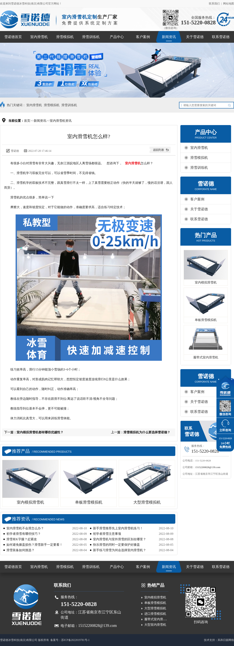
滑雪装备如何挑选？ (20, 550)
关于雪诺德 (195, 37)
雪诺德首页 (13, 37)
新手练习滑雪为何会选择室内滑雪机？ (119, 550)
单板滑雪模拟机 (206, 320)
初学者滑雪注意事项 (107, 533)
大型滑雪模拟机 (155, 608)
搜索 (230, 105)
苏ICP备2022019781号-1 (75, 640)
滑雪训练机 (91, 37)
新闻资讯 (169, 37)
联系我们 (214, 3)
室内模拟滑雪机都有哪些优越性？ (40, 432)
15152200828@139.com (207, 467)
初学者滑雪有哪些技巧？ (23, 533)
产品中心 (117, 37)
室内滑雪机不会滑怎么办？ (25, 528)
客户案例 (143, 37)
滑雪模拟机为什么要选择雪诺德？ (146, 432)
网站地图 (228, 3)
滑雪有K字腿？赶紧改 (21, 539)
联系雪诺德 (221, 37)
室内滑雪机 (39, 37)
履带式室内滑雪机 (205, 357)
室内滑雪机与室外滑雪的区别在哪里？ (119, 539)
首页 (27, 120)
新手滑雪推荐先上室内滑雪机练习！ (118, 528)
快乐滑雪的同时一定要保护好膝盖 (116, 544)
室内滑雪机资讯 (61, 120)
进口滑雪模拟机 (155, 613)
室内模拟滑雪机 (206, 282)
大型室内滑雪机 (155, 624)
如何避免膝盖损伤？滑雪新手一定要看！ (34, 544)
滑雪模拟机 (65, 37)
